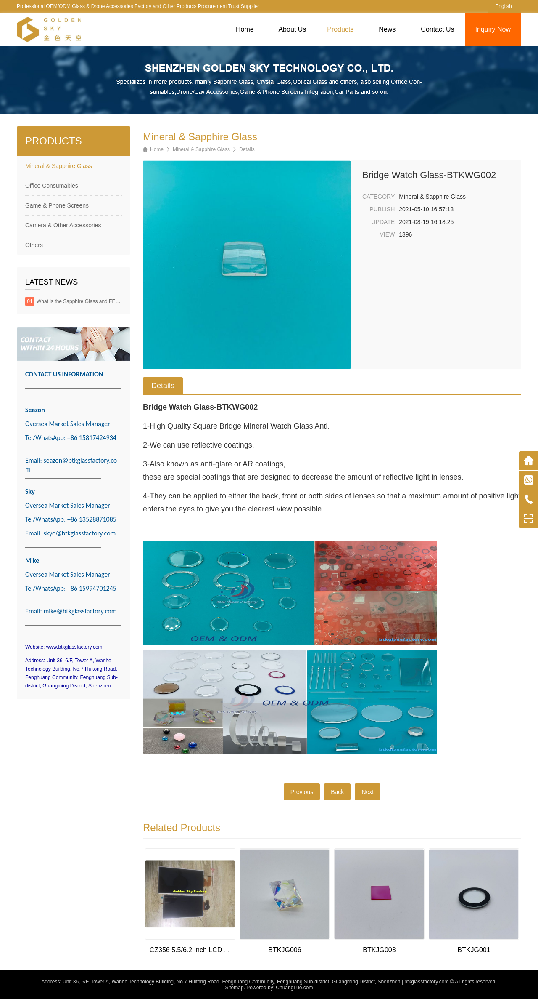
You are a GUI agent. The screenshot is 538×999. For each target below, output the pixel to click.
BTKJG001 (473, 950)
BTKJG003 (379, 950)
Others (34, 245)
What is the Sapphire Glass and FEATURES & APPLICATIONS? (108, 301)
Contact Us (437, 29)
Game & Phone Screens (57, 205)
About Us (292, 29)
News (387, 29)
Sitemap (234, 988)
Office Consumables (51, 185)
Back (337, 792)
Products (340, 29)
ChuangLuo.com (294, 988)
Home (245, 29)
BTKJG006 (284, 950)
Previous (301, 792)
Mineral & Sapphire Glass (58, 166)
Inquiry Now (493, 29)
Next (367, 792)
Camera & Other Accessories (63, 225)
